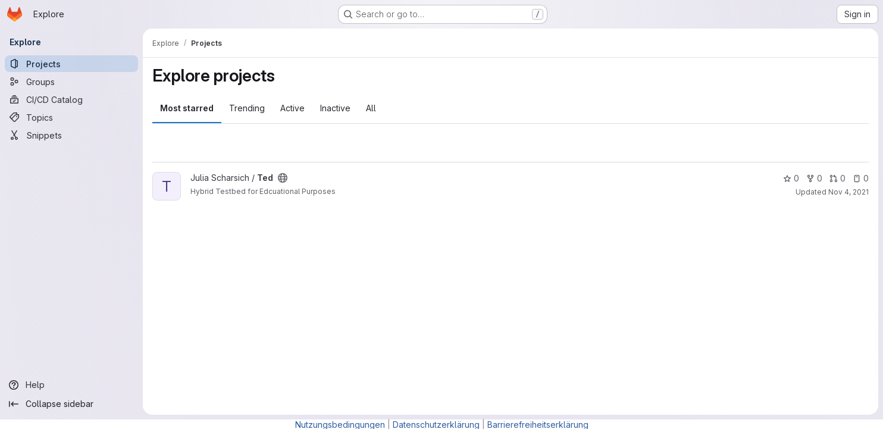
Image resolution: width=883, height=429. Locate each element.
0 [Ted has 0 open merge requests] (837, 178)
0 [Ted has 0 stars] (791, 178)
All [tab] (371, 108)
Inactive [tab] (335, 108)
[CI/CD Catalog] (71, 99)
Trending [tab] (247, 108)
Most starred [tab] (187, 108)
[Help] (71, 385)
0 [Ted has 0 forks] (814, 178)
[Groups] (71, 81)
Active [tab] (292, 108)
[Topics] (71, 117)
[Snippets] (71, 135)
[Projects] (71, 63)
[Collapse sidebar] (71, 404)
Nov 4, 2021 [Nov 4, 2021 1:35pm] (848, 191)
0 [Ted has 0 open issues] (861, 178)
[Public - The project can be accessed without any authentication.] (282, 178)
